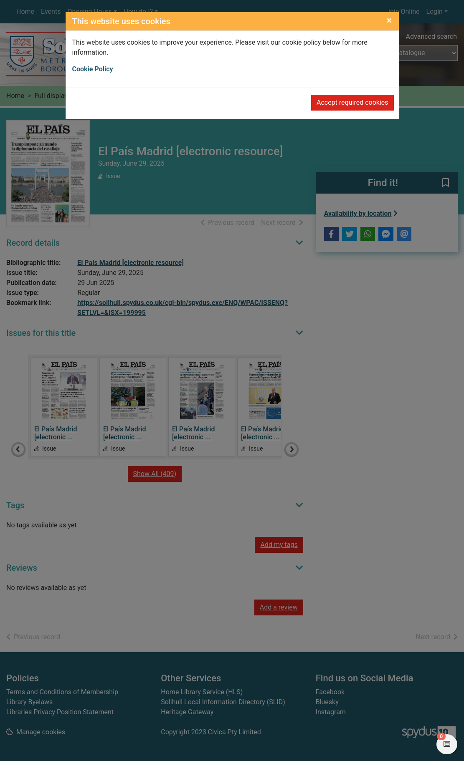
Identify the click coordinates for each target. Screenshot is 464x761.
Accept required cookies (352, 102)
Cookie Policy (92, 69)
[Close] (389, 20)
